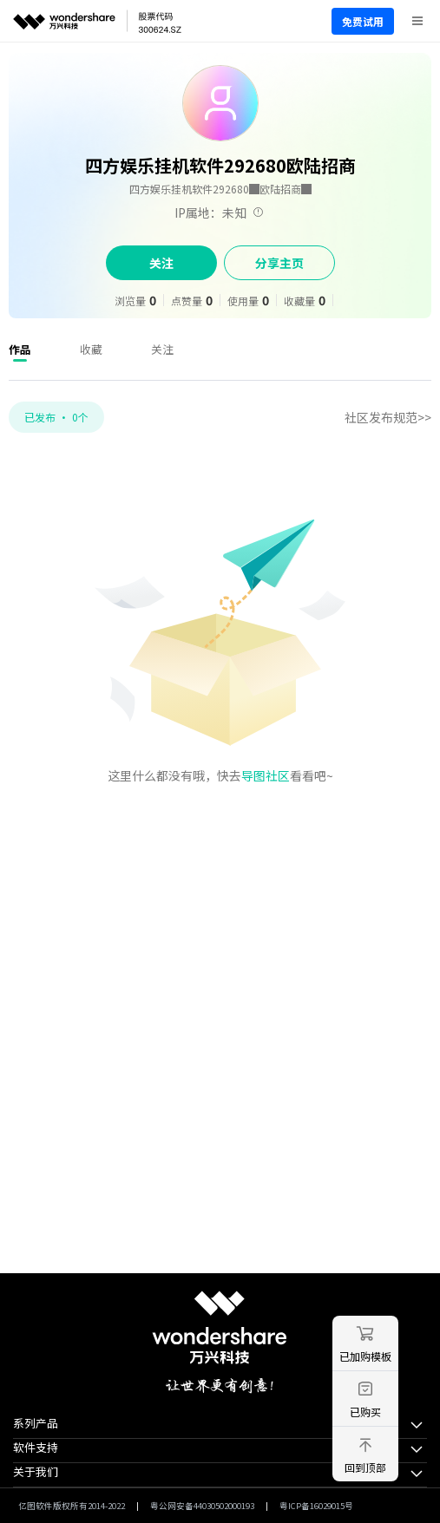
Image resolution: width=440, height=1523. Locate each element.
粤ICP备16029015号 (316, 1506)
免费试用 (363, 21)
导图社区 (265, 775)
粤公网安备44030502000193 (202, 1506)
